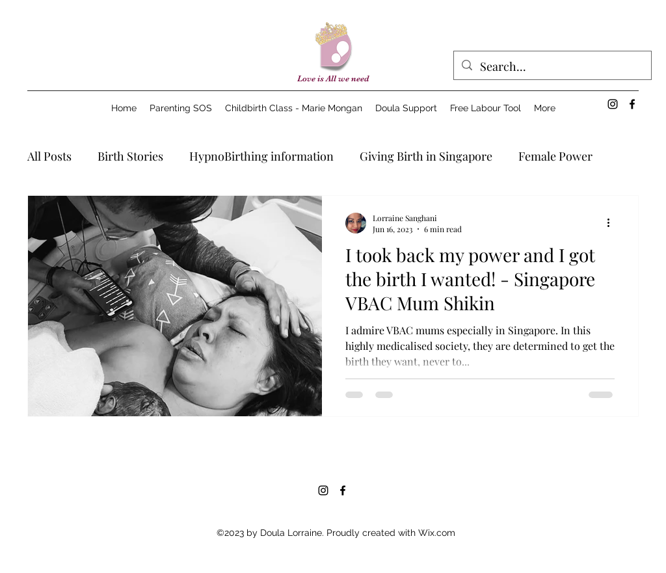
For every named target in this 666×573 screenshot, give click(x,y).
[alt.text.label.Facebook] (632, 104)
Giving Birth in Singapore (426, 156)
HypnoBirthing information (261, 156)
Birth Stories (130, 156)
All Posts (49, 156)
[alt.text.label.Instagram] (612, 104)
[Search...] (552, 67)
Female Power (555, 156)
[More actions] (612, 223)
